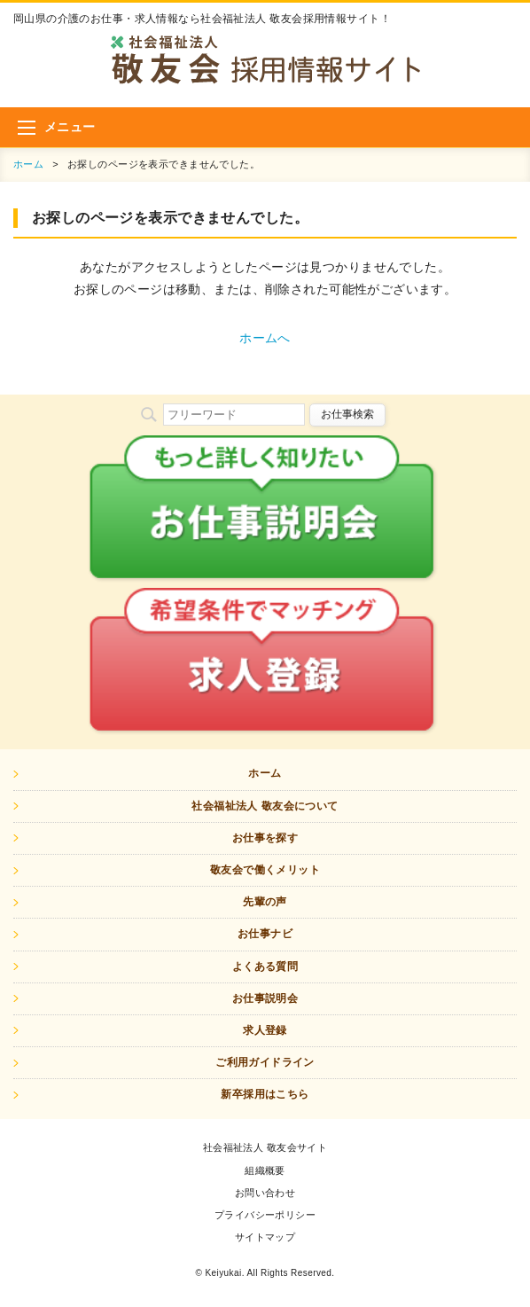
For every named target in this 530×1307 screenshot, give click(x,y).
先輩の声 (265, 902)
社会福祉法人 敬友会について (264, 806)
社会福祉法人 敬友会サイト (265, 1147)
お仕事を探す (265, 838)
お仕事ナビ (265, 933)
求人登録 (265, 1030)
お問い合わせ (265, 1192)
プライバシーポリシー (265, 1214)
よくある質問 (265, 966)
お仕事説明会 (265, 998)
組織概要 (265, 1170)
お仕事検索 (347, 414)
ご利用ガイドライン (265, 1062)
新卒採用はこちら (264, 1094)
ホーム (28, 164)
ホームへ (265, 338)
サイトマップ (265, 1237)
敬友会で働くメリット (265, 870)
